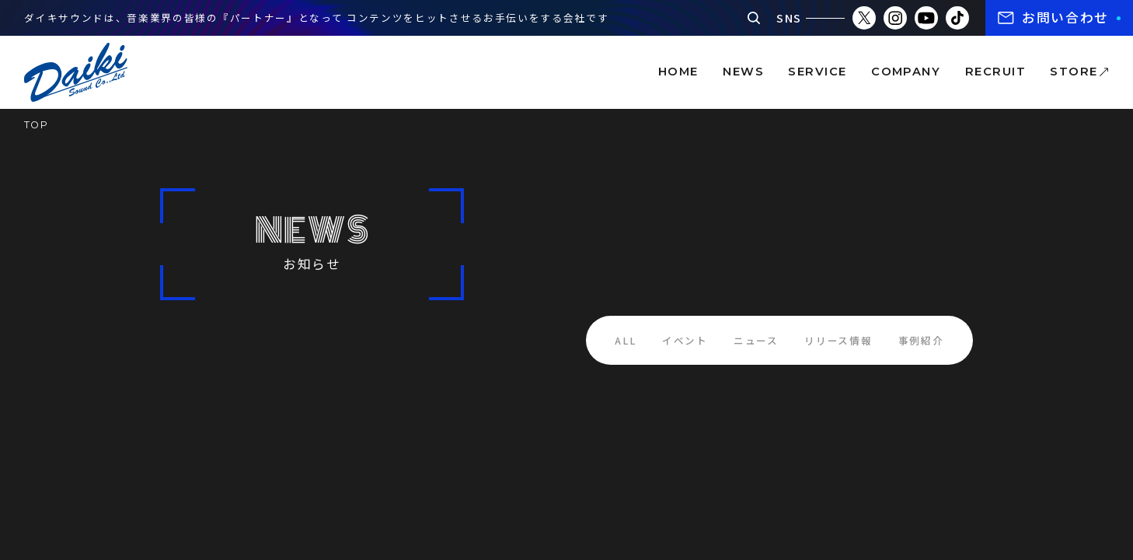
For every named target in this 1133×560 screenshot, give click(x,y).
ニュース (756, 340)
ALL (625, 340)
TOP (36, 125)
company (905, 72)
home (678, 72)
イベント (685, 340)
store (1073, 72)
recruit (995, 72)
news (743, 72)
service (817, 72)
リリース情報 (838, 340)
